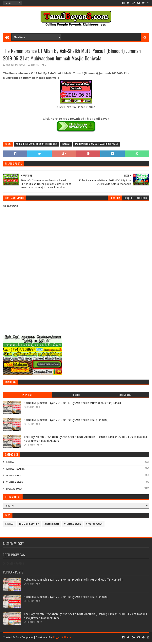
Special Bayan (14, 489)
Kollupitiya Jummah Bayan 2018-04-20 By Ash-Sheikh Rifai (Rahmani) (66, 419)
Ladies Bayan (13, 475)
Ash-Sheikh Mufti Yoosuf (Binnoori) (36, 144)
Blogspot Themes (62, 637)
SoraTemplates (24, 637)
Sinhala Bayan (14, 482)
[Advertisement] (76, 302)
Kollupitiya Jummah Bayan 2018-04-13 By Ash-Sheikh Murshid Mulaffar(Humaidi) (73, 402)
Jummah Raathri (16, 469)
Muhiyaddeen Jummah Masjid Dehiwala (96, 144)
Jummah (66, 144)
